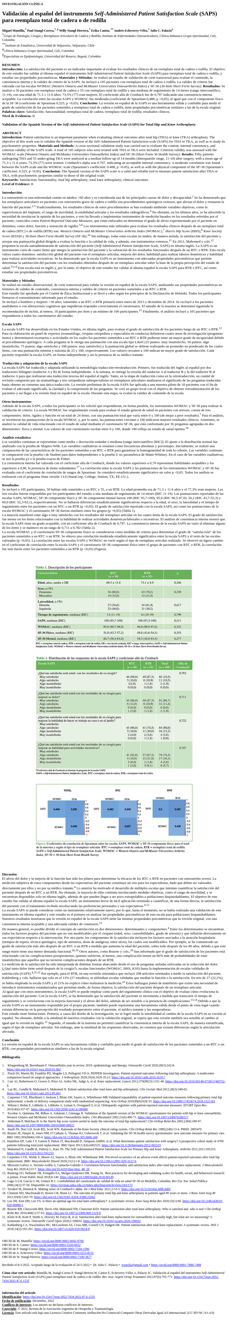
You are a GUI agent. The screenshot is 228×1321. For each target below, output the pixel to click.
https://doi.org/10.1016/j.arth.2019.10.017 (138, 1077)
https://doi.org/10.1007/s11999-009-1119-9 (73, 1213)
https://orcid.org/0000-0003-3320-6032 (56, 1245)
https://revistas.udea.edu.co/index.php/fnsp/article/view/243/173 (91, 1185)
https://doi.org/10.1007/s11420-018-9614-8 (62, 1229)
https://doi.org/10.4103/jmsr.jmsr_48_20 (63, 1169)
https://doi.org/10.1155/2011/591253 (30, 1153)
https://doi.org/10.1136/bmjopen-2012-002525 (131, 1145)
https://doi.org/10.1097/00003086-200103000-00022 (40, 1125)
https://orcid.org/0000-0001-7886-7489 (176, 1265)
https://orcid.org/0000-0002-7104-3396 (64, 1249)
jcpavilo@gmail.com (135, 1265)
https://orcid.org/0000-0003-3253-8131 (69, 1253)
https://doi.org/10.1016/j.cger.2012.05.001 (34, 1093)
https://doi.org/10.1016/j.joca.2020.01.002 (34, 1069)
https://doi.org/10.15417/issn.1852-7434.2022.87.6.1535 (59, 1297)
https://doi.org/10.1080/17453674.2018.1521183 (184, 1101)
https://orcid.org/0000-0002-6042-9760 (59, 1241)
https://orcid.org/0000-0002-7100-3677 (67, 1257)
